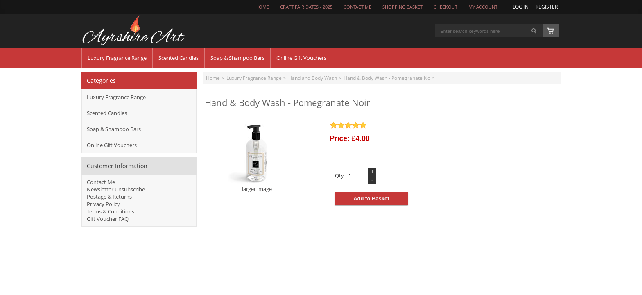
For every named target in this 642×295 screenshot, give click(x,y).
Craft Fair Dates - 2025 (306, 7)
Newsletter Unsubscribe (116, 189)
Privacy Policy (103, 204)
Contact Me (101, 182)
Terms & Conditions (110, 211)
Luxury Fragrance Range (254, 78)
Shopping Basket (402, 7)
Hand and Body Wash (312, 78)
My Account (482, 7)
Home (262, 7)
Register (547, 6)
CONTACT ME (357, 7)
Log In (521, 6)
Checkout (445, 7)
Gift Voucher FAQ (108, 218)
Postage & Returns (109, 196)
